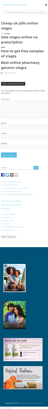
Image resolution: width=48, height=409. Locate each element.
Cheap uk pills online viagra (12, 182)
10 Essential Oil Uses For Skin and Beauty (16, 188)
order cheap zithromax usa (13, 84)
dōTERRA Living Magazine (11, 201)
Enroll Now (5, 209)
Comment (5, 99)
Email (3, 133)
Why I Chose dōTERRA (10, 185)
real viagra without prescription (31, 403)
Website (4, 143)
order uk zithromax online (16, 12)
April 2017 (6, 217)
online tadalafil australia (14, 5)
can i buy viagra (6, 408)
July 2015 (6, 224)
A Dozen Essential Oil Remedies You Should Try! (18, 194)
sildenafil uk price (8, 230)
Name (4, 123)
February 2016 (8, 220)
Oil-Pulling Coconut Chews (12, 191)
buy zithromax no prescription (13, 227)
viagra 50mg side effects (10, 205)
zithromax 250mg (9, 214)
